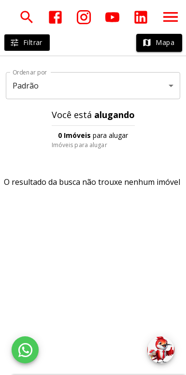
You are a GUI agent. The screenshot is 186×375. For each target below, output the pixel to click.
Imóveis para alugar (79, 145)
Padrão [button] (26, 85)
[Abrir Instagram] (83, 17)
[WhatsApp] (25, 349)
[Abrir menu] (170, 16)
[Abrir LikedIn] (140, 17)
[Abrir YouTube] (112, 17)
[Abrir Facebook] (55, 17)
